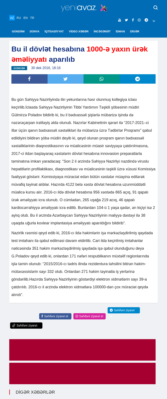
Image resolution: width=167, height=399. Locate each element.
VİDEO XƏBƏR (79, 31)
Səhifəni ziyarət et (54, 316)
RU (19, 18)
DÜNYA (34, 31)
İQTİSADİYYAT (54, 31)
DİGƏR (134, 31)
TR (32, 18)
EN (25, 18)
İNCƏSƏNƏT (102, 31)
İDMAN (120, 31)
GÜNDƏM (18, 31)
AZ (12, 18)
